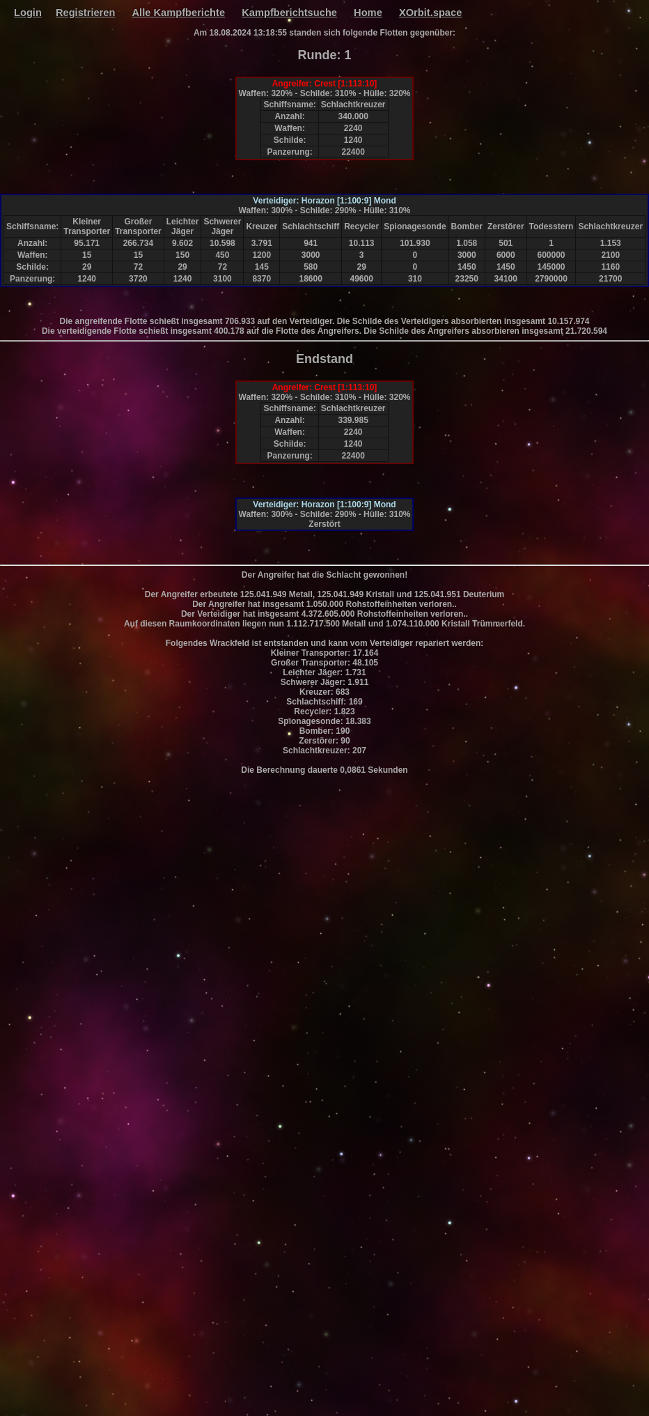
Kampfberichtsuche (289, 12)
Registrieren (86, 12)
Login (28, 12)
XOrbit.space (430, 12)
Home (368, 12)
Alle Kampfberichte (179, 12)
